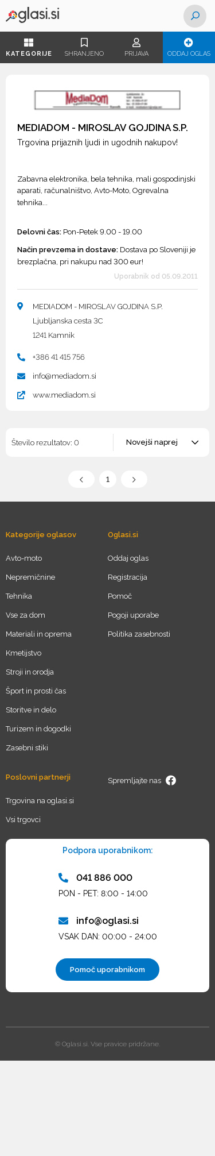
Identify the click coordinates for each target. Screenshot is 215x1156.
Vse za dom (25, 615)
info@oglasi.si (98, 920)
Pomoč (120, 596)
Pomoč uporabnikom (107, 969)
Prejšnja (81, 479)
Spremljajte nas (142, 781)
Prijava (136, 47)
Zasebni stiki (27, 747)
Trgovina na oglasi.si (40, 800)
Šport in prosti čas (36, 691)
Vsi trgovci (23, 819)
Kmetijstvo (23, 653)
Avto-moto (24, 558)
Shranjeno (84, 47)
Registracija (127, 577)
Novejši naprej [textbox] (152, 442)
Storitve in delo (31, 710)
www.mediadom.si (64, 395)
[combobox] (162, 442)
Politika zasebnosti (139, 634)
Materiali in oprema (39, 634)
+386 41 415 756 (59, 357)
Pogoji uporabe (133, 615)
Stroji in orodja (30, 672)
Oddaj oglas (189, 47)
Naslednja (134, 479)
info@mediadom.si (64, 376)
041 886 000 (95, 877)
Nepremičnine (30, 577)
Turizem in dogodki (38, 729)
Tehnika (19, 596)
